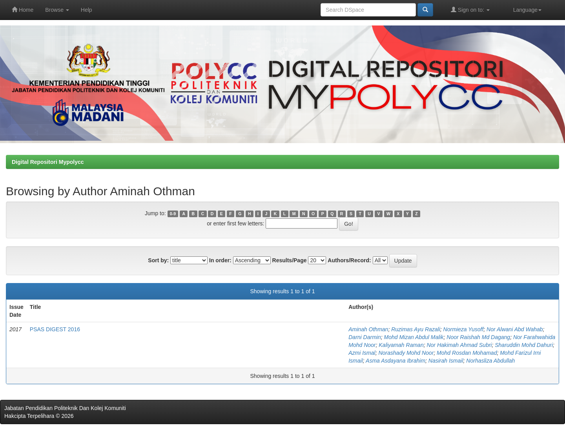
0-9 (173, 213)
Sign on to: (470, 9)
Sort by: (158, 260)
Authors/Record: (349, 260)
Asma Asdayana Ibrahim (395, 361)
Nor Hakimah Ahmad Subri (459, 345)
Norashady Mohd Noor (406, 353)
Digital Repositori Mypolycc (48, 162)
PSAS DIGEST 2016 (55, 329)
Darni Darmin (364, 337)
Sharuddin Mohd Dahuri (524, 345)
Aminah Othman (368, 329)
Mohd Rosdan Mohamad (467, 353)
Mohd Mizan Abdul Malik (413, 337)
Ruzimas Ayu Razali (415, 329)
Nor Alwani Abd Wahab (515, 329)
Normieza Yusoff (463, 329)
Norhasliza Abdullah (490, 361)
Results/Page (289, 260)
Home (22, 9)
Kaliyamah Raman (401, 345)
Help (86, 10)
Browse (57, 10)
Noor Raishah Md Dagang (478, 337)
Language (527, 10)
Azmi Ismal (361, 353)
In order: (220, 260)
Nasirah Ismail (445, 361)
